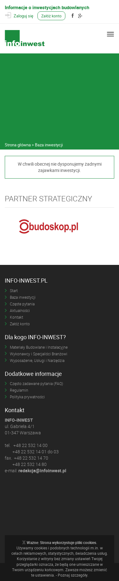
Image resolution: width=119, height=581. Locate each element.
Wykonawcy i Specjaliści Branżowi (38, 353)
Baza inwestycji (23, 297)
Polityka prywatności (27, 396)
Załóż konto (51, 15)
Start (14, 290)
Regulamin (19, 390)
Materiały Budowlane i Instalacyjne (39, 347)
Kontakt (16, 317)
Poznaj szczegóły (72, 575)
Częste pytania (22, 303)
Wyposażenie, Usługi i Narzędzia (37, 360)
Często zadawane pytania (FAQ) (36, 383)
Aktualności (20, 310)
